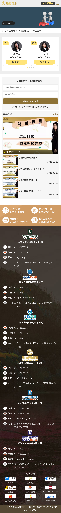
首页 (4, 30)
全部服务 (48, 3)
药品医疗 (36, 30)
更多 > (55, 114)
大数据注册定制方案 (30, 101)
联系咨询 (16, 62)
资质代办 (25, 30)
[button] (27, 67)
